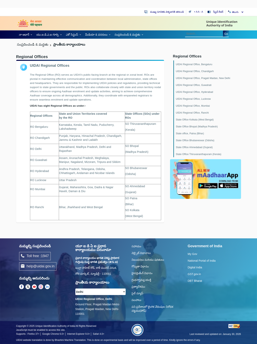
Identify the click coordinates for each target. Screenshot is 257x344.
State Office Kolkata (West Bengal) (195, 119)
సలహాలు (136, 300)
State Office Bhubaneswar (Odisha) (195, 140)
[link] (25, 34)
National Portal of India (202, 260)
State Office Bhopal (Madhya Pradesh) (197, 126)
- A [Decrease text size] (201, 11)
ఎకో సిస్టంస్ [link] (72, 34)
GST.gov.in (194, 274)
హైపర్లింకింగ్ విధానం (142, 273)
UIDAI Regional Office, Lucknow (193, 99)
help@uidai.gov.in (38, 266)
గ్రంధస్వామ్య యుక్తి (141, 279)
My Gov (192, 254)
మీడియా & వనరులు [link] (96, 34)
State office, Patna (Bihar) (190, 133)
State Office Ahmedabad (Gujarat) (194, 147)
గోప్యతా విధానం (140, 266)
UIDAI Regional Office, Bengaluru (194, 64)
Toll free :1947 (35, 256)
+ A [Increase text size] (196, 11)
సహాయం (136, 246)
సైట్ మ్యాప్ (137, 293)
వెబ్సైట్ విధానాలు (141, 253)
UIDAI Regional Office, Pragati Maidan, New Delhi (203, 78)
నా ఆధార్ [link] (24, 34)
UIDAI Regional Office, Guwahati (194, 85)
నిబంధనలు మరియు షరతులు (148, 259)
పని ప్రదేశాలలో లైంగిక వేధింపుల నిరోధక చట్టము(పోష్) (152, 308)
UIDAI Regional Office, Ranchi (192, 112)
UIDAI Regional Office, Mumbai (193, 105)
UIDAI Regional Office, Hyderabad (194, 92)
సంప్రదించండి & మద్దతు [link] (127, 34)
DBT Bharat (195, 280)
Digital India (195, 267)
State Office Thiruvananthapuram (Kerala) (198, 154)
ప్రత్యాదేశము (138, 286)
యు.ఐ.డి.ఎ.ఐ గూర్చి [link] (47, 34)
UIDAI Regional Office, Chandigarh (195, 71)
